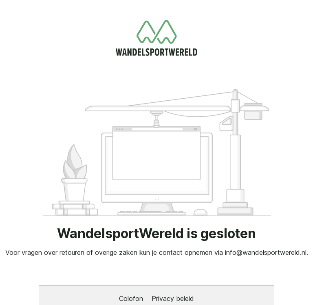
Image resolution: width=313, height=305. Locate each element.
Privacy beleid (173, 298)
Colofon (132, 298)
